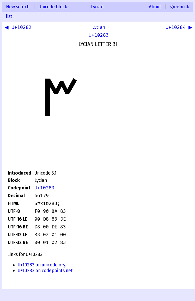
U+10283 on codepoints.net (45, 270)
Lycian (97, 7)
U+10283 (99, 35)
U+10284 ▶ (178, 28)
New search (17, 7)
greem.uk (179, 7)
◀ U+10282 (19, 28)
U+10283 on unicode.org (41, 265)
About (155, 7)
